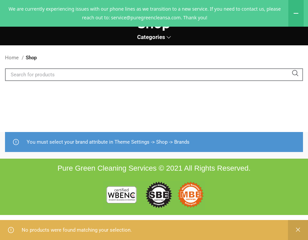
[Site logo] (154, 34)
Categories (151, 60)
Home (12, 80)
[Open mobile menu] (18, 34)
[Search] (154, 97)
